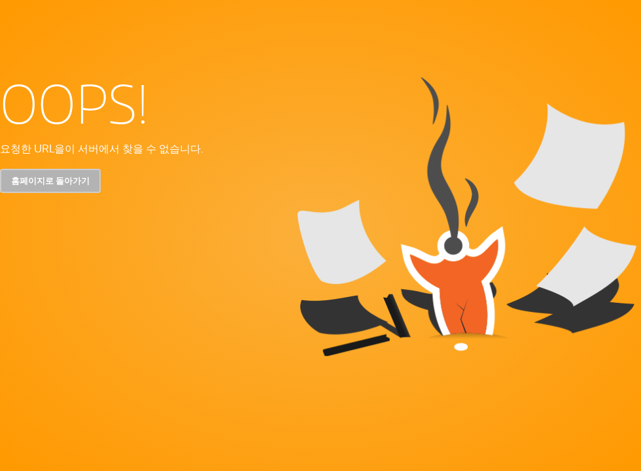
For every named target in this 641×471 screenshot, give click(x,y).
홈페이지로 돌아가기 (50, 180)
